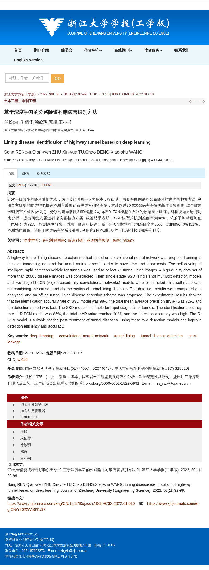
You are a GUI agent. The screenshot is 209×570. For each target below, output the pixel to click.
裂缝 (116, 240)
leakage (14, 342)
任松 (23, 431)
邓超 (23, 452)
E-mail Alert (29, 417)
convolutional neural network (83, 336)
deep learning (41, 336)
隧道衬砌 (75, 240)
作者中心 (93, 50)
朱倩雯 (25, 438)
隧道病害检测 (98, 240)
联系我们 (181, 50)
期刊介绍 (41, 50)
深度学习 (31, 240)
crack (193, 336)
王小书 (25, 458)
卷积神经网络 (53, 240)
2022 (43, 94)
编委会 (66, 50)
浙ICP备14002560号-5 (21, 534)
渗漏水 (129, 240)
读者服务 (153, 50)
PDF (21, 185)
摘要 (11, 173)
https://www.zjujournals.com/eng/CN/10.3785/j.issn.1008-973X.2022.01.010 (71, 503)
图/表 (25, 173)
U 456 (22, 359)
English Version (28, 60)
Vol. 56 (54, 94)
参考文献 (43, 173)
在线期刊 (123, 50)
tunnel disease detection (162, 336)
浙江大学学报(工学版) (20, 94)
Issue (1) (70, 94)
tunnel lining (124, 336)
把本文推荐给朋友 (34, 405)
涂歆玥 (25, 445)
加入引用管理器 (32, 411)
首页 (18, 50)
